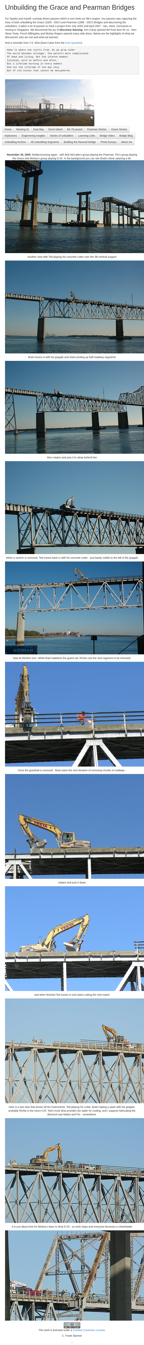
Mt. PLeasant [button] (75, 129)
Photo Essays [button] (108, 142)
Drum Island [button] (55, 129)
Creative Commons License (89, 1330)
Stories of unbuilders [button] (62, 135)
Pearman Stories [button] (96, 129)
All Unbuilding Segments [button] (45, 142)
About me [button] (126, 142)
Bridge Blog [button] (126, 135)
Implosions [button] (10, 135)
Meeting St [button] (22, 129)
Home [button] (8, 129)
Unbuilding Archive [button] (15, 142)
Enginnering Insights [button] (33, 135)
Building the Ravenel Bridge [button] (80, 142)
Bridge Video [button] (107, 135)
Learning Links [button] (86, 135)
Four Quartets (73, 42)
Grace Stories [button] (119, 129)
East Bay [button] (38, 129)
